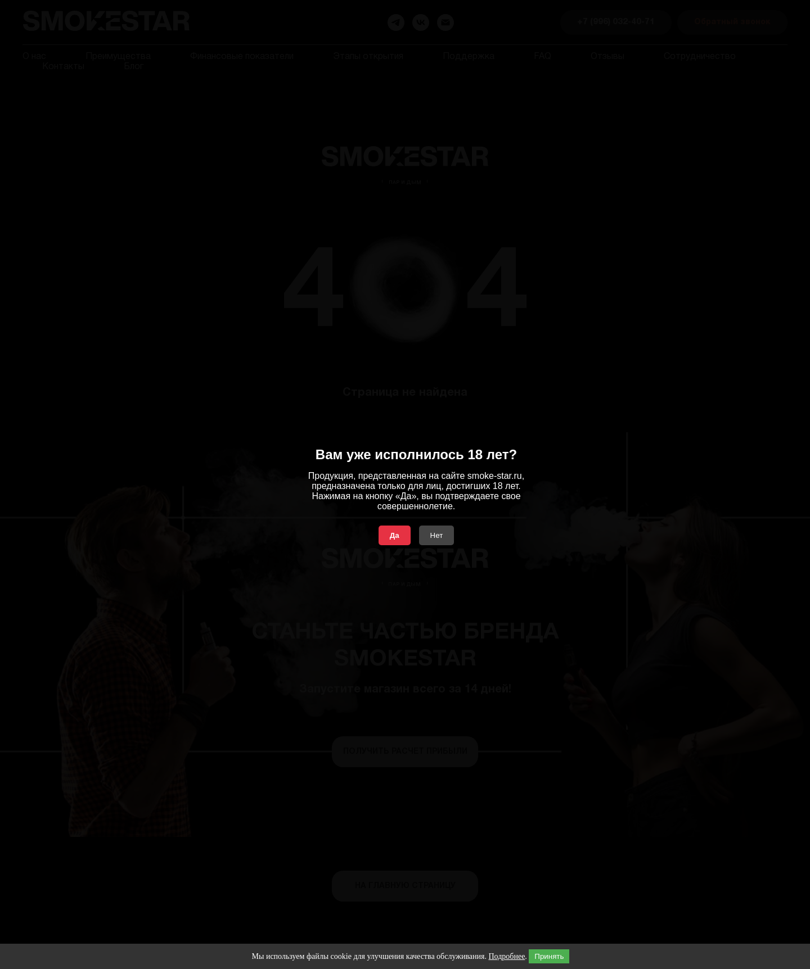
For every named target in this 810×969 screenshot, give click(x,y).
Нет (436, 535)
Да (394, 535)
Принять (549, 956)
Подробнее (506, 956)
